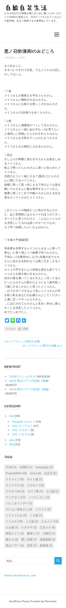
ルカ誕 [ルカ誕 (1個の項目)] (12, 527)
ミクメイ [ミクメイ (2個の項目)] (43, 509)
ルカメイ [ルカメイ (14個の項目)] (49, 521)
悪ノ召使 (23, 328)
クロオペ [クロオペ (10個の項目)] (35, 485)
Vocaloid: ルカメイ (23, 421)
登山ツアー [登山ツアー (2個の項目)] (15, 545)
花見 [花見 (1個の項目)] (32, 545)
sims (12, 439)
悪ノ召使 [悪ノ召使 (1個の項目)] (29, 539)
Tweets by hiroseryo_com (20, 575)
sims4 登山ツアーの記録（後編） (30, 380)
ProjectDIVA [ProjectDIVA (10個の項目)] (16, 473)
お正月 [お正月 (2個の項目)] (50, 473)
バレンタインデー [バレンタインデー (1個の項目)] (19, 503)
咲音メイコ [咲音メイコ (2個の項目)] (15, 533)
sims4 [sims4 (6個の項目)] (35, 473)
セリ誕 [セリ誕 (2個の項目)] (52, 491)
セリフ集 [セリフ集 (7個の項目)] (35, 491)
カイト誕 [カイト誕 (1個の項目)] (34, 479)
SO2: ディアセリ (22, 425)
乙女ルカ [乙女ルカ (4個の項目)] (47, 527)
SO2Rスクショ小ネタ (22, 376)
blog (22, 57)
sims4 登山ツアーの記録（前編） (30, 389)
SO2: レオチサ (21, 434)
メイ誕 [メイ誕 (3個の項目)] (32, 521)
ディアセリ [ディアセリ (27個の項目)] (15, 497)
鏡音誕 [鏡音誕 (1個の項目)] (46, 545)
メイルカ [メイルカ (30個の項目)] (14, 521)
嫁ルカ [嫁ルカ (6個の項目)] (12, 539)
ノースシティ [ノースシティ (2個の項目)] (39, 497)
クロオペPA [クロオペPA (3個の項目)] (15, 491)
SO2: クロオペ (21, 430)
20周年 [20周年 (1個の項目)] (26, 467)
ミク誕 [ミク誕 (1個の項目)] (36, 515)
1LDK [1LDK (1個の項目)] (11, 467)
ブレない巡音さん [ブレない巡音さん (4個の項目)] (19, 509)
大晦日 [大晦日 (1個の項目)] (49, 533)
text (11, 415)
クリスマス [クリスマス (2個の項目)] (15, 485)
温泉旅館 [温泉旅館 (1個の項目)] (47, 539)
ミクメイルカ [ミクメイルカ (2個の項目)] (16, 515)
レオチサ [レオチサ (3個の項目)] (29, 527)
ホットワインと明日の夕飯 (23, 341)
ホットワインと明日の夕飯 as (41, 345)
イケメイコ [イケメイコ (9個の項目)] (15, 479)
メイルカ (10, 328)
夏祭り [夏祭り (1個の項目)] (33, 533)
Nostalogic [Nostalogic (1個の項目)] (44, 467)
